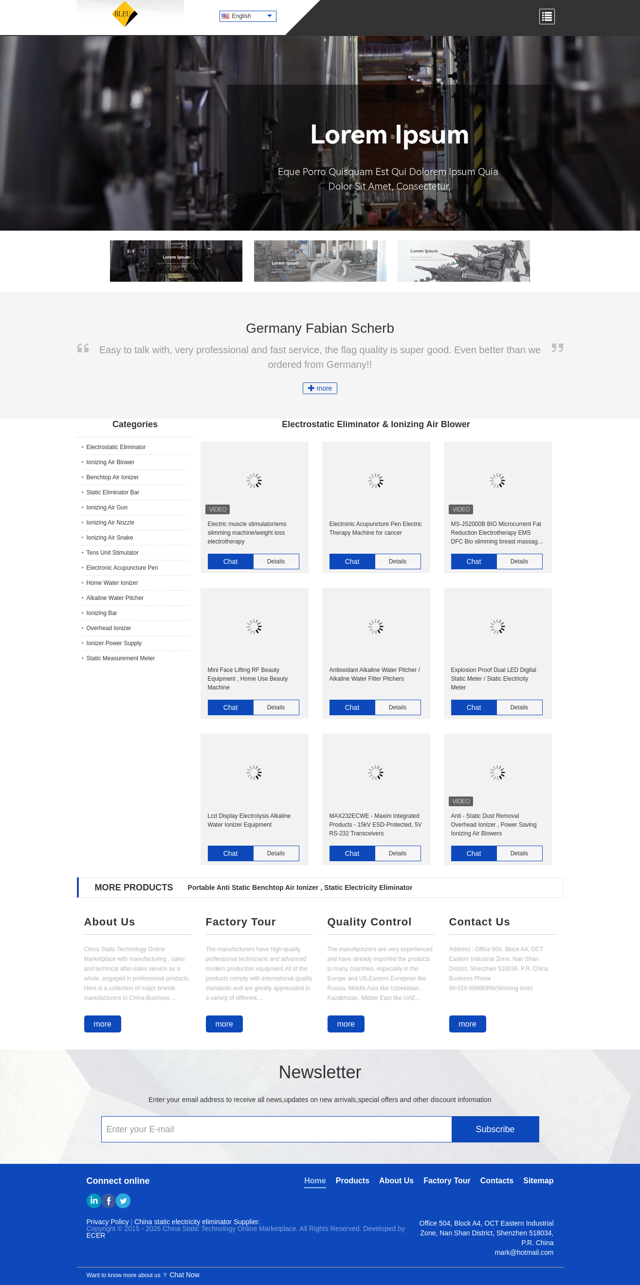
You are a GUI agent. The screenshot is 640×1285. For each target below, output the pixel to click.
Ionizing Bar (102, 613)
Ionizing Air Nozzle (111, 522)
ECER (96, 1235)
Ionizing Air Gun (107, 507)
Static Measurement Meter (121, 658)
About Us (110, 922)
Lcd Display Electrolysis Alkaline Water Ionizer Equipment (249, 820)
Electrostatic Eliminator (116, 447)
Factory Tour (241, 922)
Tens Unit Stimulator (113, 552)
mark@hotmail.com (524, 1252)
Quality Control (370, 922)
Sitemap (538, 1180)
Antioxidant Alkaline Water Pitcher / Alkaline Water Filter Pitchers (374, 674)
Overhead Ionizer (109, 628)
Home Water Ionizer (112, 582)
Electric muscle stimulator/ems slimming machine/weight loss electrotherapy (247, 533)
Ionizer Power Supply (114, 643)
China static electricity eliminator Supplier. (197, 1222)
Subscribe (494, 1129)
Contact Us (480, 922)
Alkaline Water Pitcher (115, 598)
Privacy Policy (108, 1222)
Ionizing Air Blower (111, 462)
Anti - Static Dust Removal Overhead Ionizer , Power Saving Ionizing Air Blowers (494, 825)
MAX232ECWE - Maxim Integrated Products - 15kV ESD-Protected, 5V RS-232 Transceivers (375, 825)
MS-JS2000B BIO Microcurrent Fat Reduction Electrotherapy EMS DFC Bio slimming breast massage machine (496, 533)
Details (276, 561)
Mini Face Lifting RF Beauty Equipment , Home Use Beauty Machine (248, 679)
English (252, 16)
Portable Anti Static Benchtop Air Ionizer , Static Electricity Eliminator (300, 887)
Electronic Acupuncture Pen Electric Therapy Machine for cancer (375, 528)
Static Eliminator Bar (113, 492)
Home (315, 1180)
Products (352, 1180)
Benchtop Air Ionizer (113, 477)
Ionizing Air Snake (110, 537)
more (320, 388)
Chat (230, 561)
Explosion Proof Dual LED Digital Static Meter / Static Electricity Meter (493, 679)
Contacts (496, 1180)
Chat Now (184, 1275)
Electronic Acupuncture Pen (122, 567)
